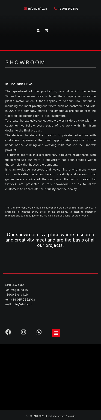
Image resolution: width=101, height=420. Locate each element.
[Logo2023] (50, 15)
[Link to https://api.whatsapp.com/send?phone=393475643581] (41, 332)
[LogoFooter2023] (50, 347)
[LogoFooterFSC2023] (51, 383)
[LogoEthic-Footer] (51, 365)
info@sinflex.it (22, 304)
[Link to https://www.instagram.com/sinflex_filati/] (25, 332)
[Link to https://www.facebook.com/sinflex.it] (9, 332)
